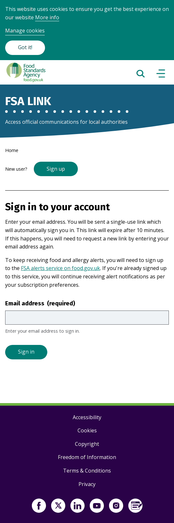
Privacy (87, 484)
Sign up (56, 168)
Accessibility (87, 417)
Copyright (87, 443)
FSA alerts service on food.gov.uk (60, 268)
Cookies (87, 430)
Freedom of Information (87, 457)
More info (47, 17)
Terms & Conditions (87, 470)
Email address (40, 303)
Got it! (25, 47)
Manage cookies (25, 30)
